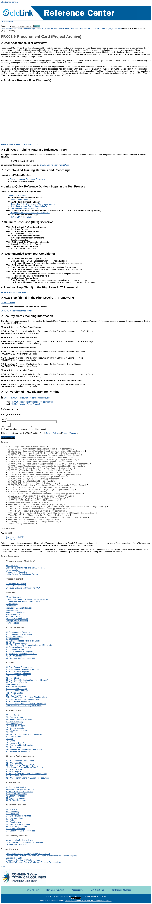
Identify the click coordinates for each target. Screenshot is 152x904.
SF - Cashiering (12, 812)
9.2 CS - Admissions (14, 637)
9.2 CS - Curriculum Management (20, 652)
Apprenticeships (12, 639)
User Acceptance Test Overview (24, 42)
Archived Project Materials (33, 28)
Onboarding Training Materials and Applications (25, 568)
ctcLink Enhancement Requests (19, 608)
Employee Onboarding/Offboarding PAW (23, 588)
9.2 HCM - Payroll (13, 771)
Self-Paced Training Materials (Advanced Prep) (34, 149)
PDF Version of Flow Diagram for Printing (30, 391)
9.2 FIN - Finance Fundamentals (19, 667)
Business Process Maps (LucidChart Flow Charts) (27, 599)
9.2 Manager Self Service (16, 794)
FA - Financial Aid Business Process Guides (24, 749)
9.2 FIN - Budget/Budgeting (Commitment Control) (27, 680)
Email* (29, 422)
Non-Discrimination (55, 890)
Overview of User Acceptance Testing (16, 311)
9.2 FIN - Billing (12, 678)
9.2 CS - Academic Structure (18, 632)
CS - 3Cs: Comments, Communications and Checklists (29, 645)
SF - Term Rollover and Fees (18, 824)
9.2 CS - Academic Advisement (19, 634)
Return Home (7, 21)
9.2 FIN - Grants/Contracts (17, 691)
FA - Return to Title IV (15, 743)
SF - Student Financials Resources (20, 831)
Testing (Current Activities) (17, 621)
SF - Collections (12, 814)
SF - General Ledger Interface (18, 816)
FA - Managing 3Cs (14, 724)
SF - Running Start (13, 822)
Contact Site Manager (121, 890)
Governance (11, 606)
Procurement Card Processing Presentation (28, 179)
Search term (6, 26)
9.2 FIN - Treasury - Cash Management (22, 699)
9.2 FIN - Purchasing (14, 695)
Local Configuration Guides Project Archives (24, 842)
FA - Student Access (14, 717)
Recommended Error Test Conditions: (28, 253)
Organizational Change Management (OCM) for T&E (28, 854)
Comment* (16, 427)
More (3, 866)
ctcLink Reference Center (11, 28)
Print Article (10, 539)
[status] (76, 160)
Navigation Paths (13, 614)
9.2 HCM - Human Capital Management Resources (27, 778)
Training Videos (12, 623)
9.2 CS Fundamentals (15, 649)
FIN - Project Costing (14, 693)
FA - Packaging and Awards (17, 730)
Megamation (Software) (15, 612)
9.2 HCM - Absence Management (20, 761)
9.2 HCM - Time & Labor (16, 776)
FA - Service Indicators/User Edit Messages (24, 734)
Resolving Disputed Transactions (24, 208)
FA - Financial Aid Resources (18, 752)
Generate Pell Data (14, 858)
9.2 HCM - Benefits (14, 763)
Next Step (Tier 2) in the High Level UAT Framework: (37, 297)
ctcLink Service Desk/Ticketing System (22, 574)
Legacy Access (12, 610)
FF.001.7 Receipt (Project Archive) (25, 404)
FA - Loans (10, 741)
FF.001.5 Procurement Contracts (14, 293)
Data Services (12, 604)
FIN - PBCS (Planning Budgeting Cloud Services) (26, 697)
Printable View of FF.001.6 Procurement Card (20, 144)
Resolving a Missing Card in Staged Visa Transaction (32, 206)
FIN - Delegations (13, 684)
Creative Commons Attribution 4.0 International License (88, 901)
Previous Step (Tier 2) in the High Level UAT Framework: (40, 287)
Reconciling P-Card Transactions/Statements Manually (33, 204)
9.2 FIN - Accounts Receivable (18, 674)
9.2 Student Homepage (15, 796)
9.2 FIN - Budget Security (16, 682)
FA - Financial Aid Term (15, 726)
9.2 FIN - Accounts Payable (17, 672)
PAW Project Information (16, 584)
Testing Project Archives (54, 28)
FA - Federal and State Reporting (19, 745)
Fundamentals (12, 570)
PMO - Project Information (17, 619)
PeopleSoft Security (14, 616)
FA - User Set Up (13, 715)
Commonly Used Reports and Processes (23, 601)
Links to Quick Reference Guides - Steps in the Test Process (43, 186)
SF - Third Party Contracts (17, 827)
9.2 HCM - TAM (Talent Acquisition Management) (26, 774)
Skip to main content (9, 2)
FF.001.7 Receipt (8, 303)
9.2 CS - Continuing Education (18, 647)
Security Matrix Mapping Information (27, 316)
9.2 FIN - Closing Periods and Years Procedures (26, 704)
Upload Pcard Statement (16, 195)
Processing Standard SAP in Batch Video (23, 860)
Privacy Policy (52, 433)
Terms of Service (69, 433)
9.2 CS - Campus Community (18, 643)
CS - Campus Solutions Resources (20, 658)
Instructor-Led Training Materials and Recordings (35, 170)
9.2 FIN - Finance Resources (18, 701)
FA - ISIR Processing (14, 722)
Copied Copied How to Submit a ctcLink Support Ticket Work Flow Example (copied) (41, 856)
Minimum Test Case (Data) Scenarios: (27, 222)
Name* (29, 419)
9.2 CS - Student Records (16, 656)
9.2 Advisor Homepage (15, 798)
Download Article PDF (15, 537)
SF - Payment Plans (14, 818)
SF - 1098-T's (11, 809)
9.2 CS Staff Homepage (16, 800)
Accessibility (77, 890)
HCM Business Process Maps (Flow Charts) (24, 767)
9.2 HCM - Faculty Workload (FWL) (20, 765)
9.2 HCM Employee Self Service (19, 792)
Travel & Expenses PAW (16, 586)
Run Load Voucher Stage (21, 217)
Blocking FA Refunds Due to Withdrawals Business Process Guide (34, 862)
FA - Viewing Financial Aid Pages (19, 719)
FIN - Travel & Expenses (16, 686)
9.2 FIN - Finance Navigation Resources (23, 669)
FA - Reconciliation (13, 747)
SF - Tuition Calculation (15, 829)
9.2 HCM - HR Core (14, 769)
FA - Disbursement (13, 737)
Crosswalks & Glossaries (16, 572)
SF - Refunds (11, 820)
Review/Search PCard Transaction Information (30, 213)
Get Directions (97, 890)
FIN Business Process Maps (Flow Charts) (23, 706)
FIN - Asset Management (16, 676)
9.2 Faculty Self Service (16, 787)
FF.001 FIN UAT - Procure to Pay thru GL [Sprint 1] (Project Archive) (93, 28)
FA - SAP (9, 732)
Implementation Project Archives (19, 840)
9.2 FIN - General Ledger (16, 689)
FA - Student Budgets (15, 728)
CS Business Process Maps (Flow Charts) (23, 641)
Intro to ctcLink (12, 566)
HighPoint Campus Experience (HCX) (21, 654)
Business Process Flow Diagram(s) (26, 80)
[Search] (22, 26)
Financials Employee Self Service (20, 789)
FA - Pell (9, 739)
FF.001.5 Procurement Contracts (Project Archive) (32, 402)
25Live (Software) (13, 597)
